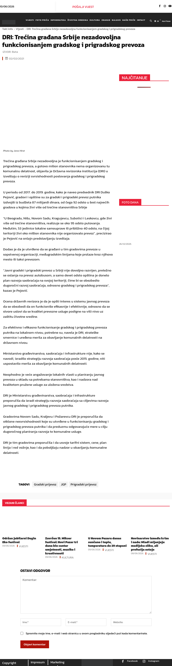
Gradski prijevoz (45, 484)
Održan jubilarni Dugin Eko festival (21, 540)
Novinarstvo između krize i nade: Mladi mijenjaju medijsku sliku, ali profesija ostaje (150, 543)
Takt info (7, 29)
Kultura (68, 552)
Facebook (132, 656)
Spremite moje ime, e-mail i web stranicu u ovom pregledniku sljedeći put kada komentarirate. (87, 629)
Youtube (144, 664)
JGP (63, 484)
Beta (15, 52)
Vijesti (20, 29)
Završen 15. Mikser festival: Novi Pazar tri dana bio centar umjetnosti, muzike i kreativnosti (64, 543)
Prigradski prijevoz (84, 484)
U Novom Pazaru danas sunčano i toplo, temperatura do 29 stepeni (106, 541)
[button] (150, 21)
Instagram (153, 656)
